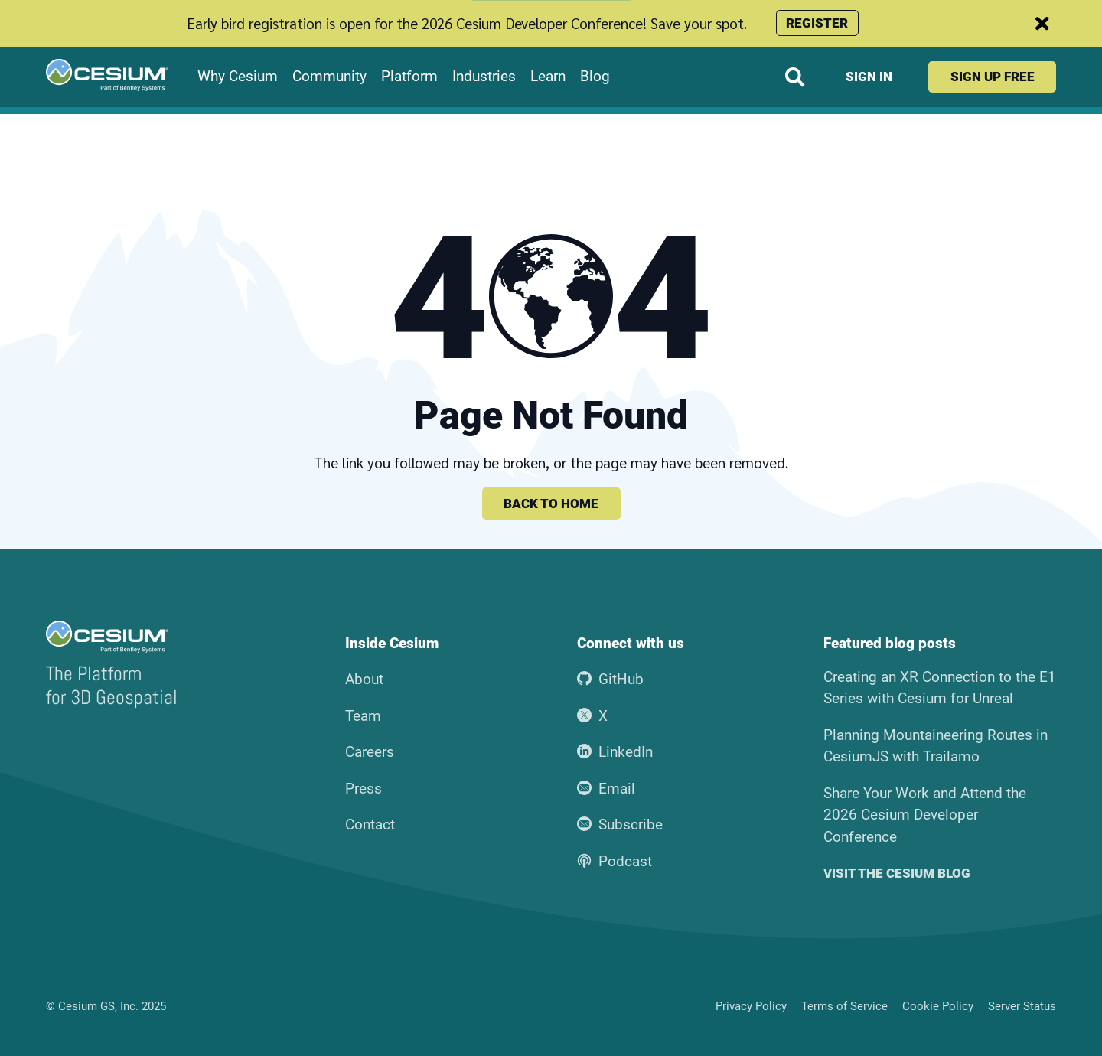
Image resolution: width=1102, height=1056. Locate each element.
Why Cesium (237, 76)
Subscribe (620, 824)
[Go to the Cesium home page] (107, 75)
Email (606, 788)
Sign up (992, 76)
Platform (409, 76)
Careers (369, 752)
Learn (548, 76)
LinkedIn (615, 752)
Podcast (614, 861)
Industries (484, 76)
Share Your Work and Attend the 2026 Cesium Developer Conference (924, 815)
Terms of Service (844, 1006)
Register (817, 23)
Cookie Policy (937, 1006)
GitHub (610, 679)
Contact (370, 824)
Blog (595, 76)
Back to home (551, 503)
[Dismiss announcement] (1042, 23)
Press (363, 788)
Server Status (1022, 1006)
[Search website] (795, 77)
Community (329, 76)
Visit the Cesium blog (896, 873)
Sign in (869, 76)
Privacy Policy (751, 1006)
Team (363, 716)
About (364, 679)
